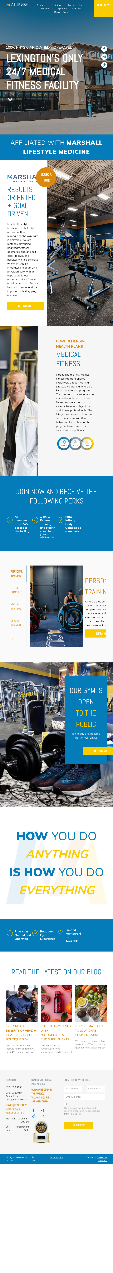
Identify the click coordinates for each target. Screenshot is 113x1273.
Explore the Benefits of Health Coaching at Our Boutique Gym (21, 1032)
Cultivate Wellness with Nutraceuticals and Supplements (56, 1032)
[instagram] (104, 57)
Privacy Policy (56, 1157)
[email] (42, 1116)
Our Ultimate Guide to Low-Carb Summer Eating (90, 1030)
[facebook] (104, 49)
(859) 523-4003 (14, 1087)
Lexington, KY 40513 (16, 1099)
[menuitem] (42, 5)
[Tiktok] (104, 65)
